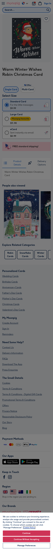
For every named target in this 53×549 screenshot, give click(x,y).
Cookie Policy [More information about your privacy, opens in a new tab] (29, 528)
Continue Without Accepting (26, 539)
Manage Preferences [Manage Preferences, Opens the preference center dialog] (26, 546)
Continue (26, 533)
